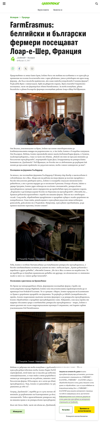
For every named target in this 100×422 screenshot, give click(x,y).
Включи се (57, 9)
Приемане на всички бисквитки (84, 409)
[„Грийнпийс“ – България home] (51, 3)
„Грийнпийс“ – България (26, 58)
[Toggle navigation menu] (4, 3)
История (14, 17)
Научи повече (43, 9)
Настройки (66, 410)
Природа (25, 17)
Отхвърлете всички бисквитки (77, 416)
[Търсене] (96, 3)
